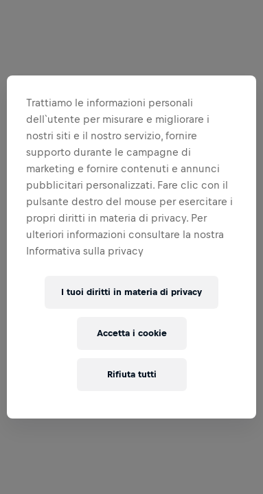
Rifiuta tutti (132, 374)
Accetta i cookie (132, 333)
